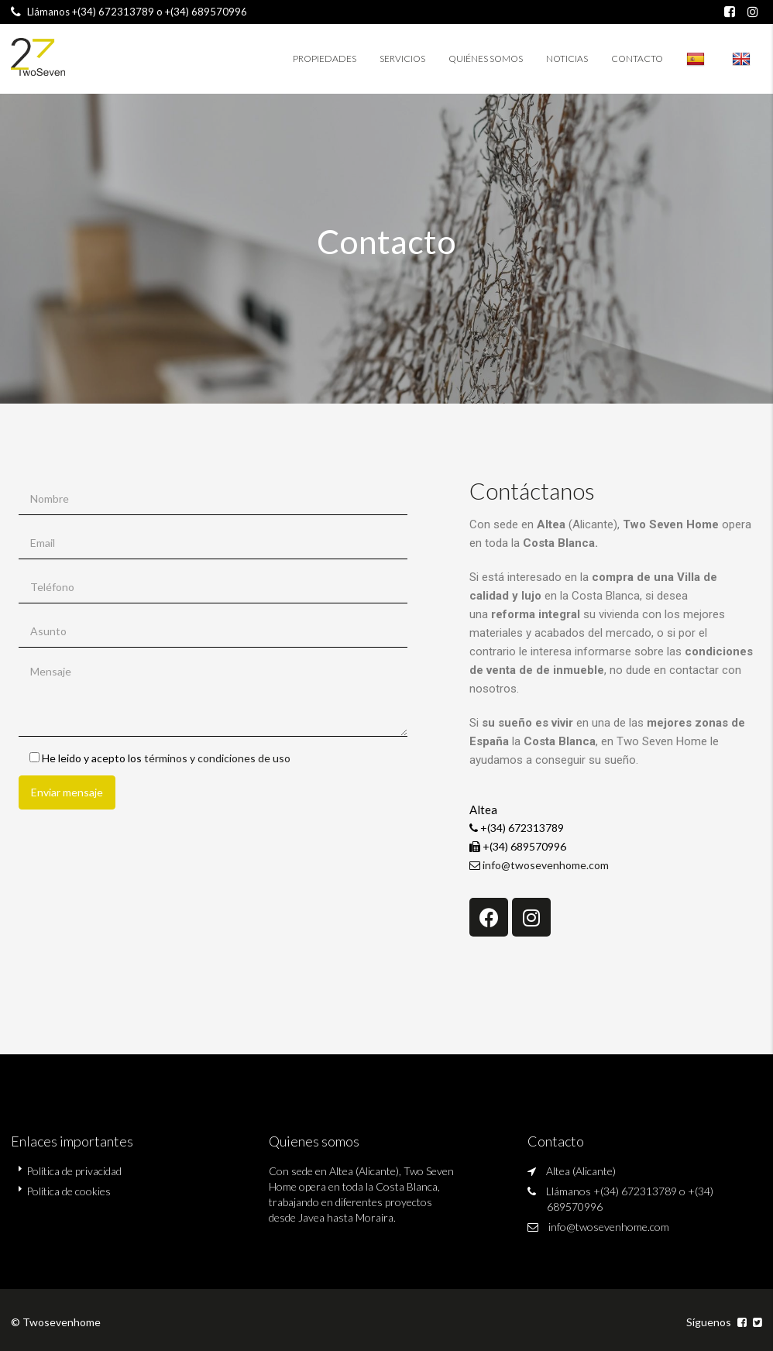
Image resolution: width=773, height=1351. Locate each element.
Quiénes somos (485, 58)
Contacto (637, 58)
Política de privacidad (74, 1170)
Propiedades (324, 58)
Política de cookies (68, 1191)
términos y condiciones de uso (217, 758)
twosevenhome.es (741, 59)
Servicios (402, 58)
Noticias (567, 58)
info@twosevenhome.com (546, 864)
